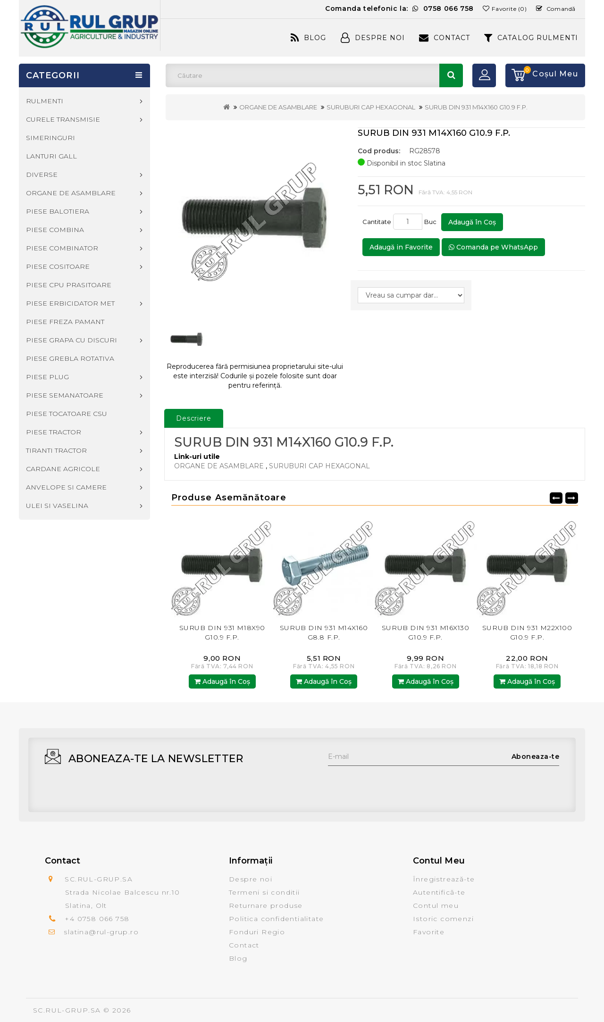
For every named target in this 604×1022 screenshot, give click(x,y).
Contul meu (436, 905)
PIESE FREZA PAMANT (65, 321)
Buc (431, 221)
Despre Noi (373, 37)
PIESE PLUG (47, 377)
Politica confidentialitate (276, 918)
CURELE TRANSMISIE (63, 119)
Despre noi (250, 879)
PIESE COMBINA (55, 229)
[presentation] (399, 784)
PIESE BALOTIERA (57, 211)
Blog (308, 37)
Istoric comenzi (443, 918)
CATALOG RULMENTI (531, 37)
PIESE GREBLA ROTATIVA (70, 358)
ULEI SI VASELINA (57, 505)
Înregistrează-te (444, 879)
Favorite (429, 932)
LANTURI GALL (51, 156)
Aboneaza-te (536, 756)
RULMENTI (44, 101)
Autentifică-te (439, 892)
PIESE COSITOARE (58, 266)
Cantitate (376, 221)
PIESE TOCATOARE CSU (66, 413)
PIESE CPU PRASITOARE (68, 285)
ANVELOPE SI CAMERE (66, 487)
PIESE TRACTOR (53, 432)
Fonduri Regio (257, 932)
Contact (444, 37)
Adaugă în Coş (472, 222)
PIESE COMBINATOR (62, 248)
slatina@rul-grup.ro (101, 932)
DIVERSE (42, 174)
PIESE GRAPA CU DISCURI (71, 340)
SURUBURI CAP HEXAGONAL (371, 107)
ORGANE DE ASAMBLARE (278, 107)
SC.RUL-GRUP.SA (67, 1010)
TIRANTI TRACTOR (56, 450)
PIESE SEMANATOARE (64, 395)
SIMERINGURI (50, 137)
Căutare (451, 75)
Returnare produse (266, 905)
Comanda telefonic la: (399, 8)
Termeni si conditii (264, 892)
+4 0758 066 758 (97, 918)
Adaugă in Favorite (401, 247)
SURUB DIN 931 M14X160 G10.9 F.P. (476, 107)
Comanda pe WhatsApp (493, 247)
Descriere (193, 418)
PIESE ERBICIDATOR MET (70, 303)
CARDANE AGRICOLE (63, 469)
